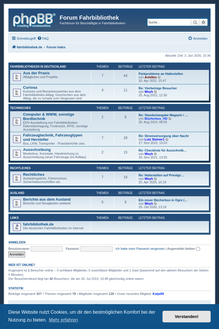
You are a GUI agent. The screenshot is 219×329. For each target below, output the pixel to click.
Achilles (151, 77)
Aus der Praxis (36, 73)
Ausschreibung (37, 149)
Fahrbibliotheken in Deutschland (38, 66)
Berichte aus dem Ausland (47, 199)
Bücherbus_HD (156, 118)
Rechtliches (20, 168)
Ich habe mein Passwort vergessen (140, 248)
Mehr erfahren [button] (63, 319)
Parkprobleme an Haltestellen (161, 73)
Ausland (17, 193)
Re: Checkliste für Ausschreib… (163, 150)
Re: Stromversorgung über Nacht (164, 136)
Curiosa (30, 87)
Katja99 (158, 293)
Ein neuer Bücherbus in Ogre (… (163, 200)
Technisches (20, 108)
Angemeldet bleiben (183, 248)
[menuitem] (43, 38)
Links (14, 217)
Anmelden (17, 242)
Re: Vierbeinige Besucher (158, 88)
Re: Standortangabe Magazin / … (163, 115)
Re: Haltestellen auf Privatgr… (161, 175)
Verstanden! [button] (187, 316)
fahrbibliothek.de (38, 224)
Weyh (149, 91)
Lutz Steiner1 (155, 139)
